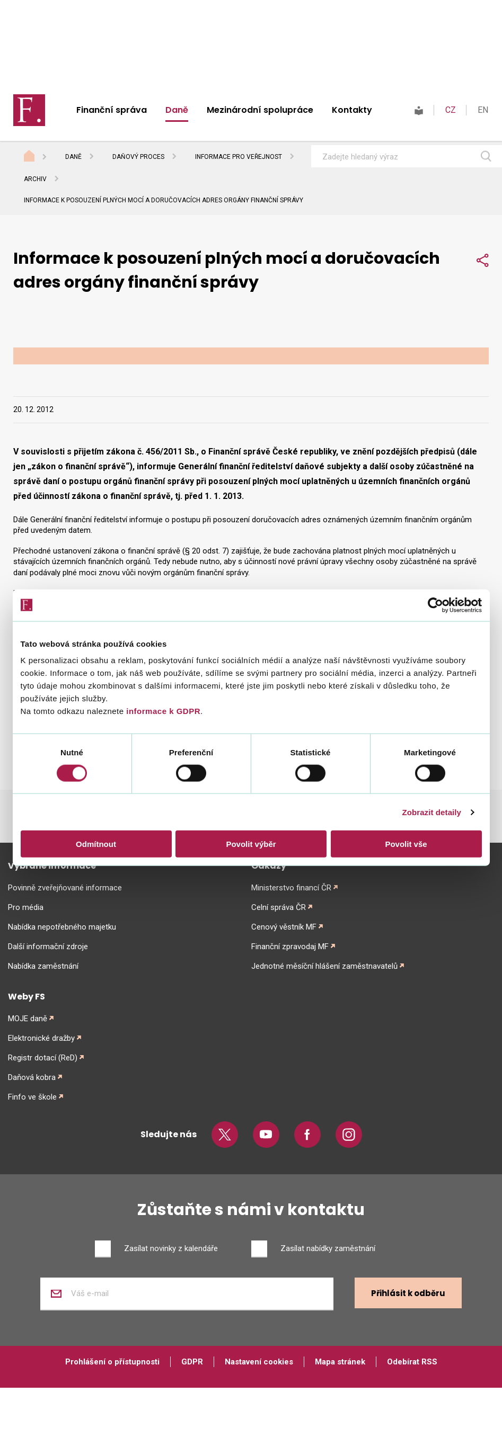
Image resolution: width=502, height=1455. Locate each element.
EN (483, 110)
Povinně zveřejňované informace (65, 887)
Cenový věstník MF (283, 927)
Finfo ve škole (32, 1097)
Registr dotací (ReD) (42, 1058)
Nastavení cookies (259, 1362)
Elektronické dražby (41, 1038)
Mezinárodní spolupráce (260, 110)
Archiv (35, 179)
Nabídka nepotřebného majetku (62, 927)
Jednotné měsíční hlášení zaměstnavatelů (324, 966)
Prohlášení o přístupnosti (112, 1362)
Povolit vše (406, 844)
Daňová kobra (32, 1077)
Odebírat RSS (412, 1362)
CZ (450, 110)
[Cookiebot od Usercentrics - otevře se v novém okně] (435, 605)
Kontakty (352, 110)
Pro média (25, 907)
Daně (176, 110)
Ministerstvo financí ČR (291, 887)
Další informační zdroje (48, 946)
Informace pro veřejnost (238, 156)
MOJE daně (27, 1018)
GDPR (192, 1362)
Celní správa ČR (278, 907)
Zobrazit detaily (431, 811)
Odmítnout (96, 844)
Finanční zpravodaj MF (290, 946)
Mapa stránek (340, 1362)
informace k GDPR (162, 711)
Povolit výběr (251, 844)
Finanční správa (111, 110)
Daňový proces (138, 156)
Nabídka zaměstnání (43, 966)
